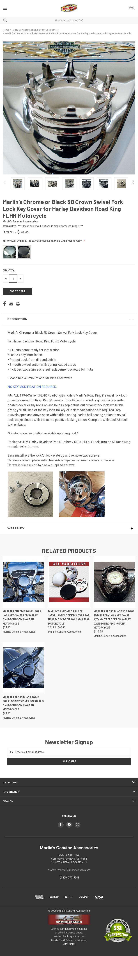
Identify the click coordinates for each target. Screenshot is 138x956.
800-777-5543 (71, 877)
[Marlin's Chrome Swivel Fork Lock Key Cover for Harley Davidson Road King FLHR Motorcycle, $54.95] (23, 582)
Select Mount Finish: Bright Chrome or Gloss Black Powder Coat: (43, 241)
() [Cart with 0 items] (132, 8)
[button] (69, 319)
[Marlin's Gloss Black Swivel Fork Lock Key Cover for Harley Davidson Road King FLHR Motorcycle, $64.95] (23, 668)
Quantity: (9, 270)
